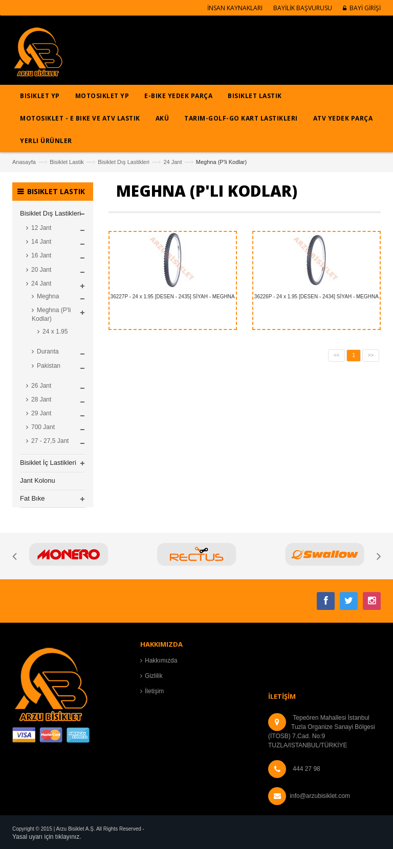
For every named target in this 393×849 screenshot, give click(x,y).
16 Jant (41, 255)
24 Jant (172, 162)
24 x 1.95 (55, 331)
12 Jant (41, 227)
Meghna (48, 296)
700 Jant (43, 427)
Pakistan (48, 365)
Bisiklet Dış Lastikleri (123, 162)
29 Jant (41, 413)
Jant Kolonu (37, 480)
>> (371, 355)
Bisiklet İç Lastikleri (48, 462)
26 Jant (41, 385)
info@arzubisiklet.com (320, 795)
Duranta (48, 351)
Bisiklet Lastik (67, 162)
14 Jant (41, 241)
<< (337, 355)
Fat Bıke (32, 498)
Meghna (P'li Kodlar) (51, 314)
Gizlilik (154, 675)
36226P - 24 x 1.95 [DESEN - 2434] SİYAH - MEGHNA (316, 296)
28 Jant (41, 399)
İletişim (154, 691)
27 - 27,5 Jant (50, 440)
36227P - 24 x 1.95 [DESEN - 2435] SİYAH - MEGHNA (173, 296)
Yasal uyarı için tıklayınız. (46, 836)
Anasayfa (24, 162)
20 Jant (41, 269)
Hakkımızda (161, 660)
